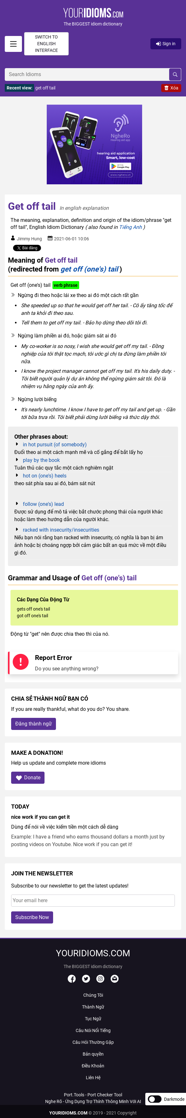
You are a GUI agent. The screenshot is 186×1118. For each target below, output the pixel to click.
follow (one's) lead (43, 504)
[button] (93, 17)
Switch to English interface (46, 43)
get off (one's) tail (89, 269)
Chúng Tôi (93, 995)
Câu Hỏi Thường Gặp (93, 1042)
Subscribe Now (32, 917)
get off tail (45, 87)
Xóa (171, 87)
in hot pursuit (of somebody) (55, 445)
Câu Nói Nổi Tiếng (93, 1030)
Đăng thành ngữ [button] (33, 724)
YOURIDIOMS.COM (68, 1112)
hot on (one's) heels (44, 476)
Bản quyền (93, 1054)
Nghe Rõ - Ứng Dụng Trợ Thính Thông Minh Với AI (93, 1101)
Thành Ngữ (93, 1006)
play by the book (41, 460)
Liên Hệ (93, 1077)
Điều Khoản (93, 1065)
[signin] (13, 44)
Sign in (166, 43)
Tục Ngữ (93, 1018)
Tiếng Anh (130, 227)
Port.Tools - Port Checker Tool (93, 1094)
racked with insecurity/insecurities (61, 530)
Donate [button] (27, 778)
